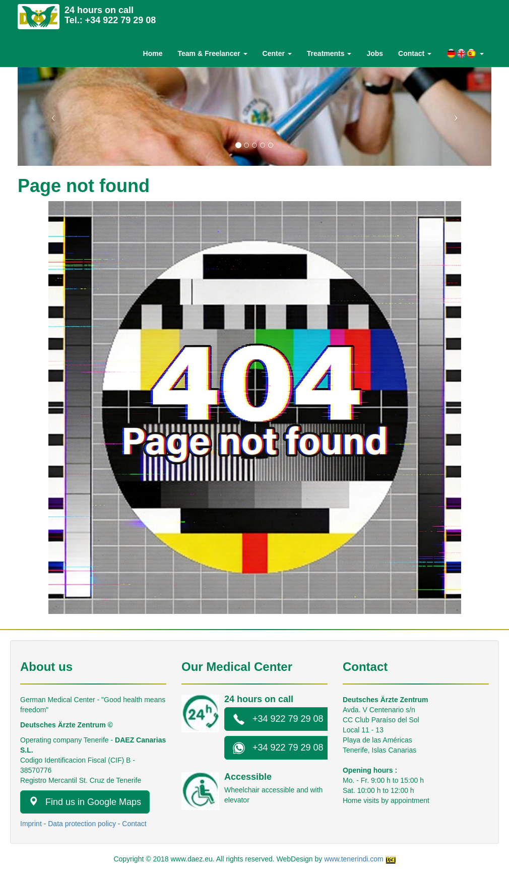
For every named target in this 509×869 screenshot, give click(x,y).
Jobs (374, 53)
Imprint (31, 824)
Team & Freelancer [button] (212, 53)
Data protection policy (82, 824)
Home (153, 53)
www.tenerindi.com (354, 859)
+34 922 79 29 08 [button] (278, 719)
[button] (465, 54)
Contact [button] (414, 53)
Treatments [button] (329, 53)
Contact (134, 824)
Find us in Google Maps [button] (85, 801)
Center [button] (277, 53)
